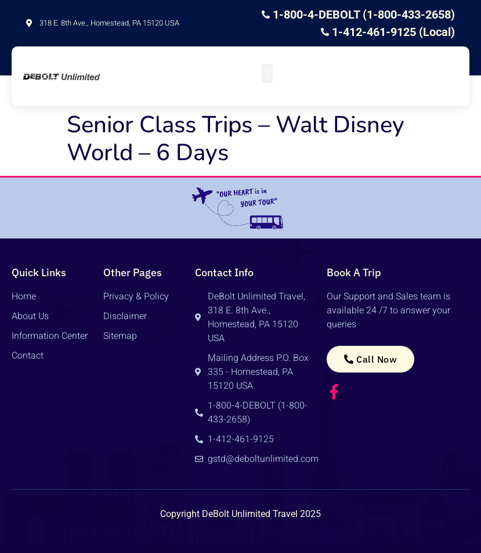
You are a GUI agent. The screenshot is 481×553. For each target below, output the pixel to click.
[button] (267, 73)
